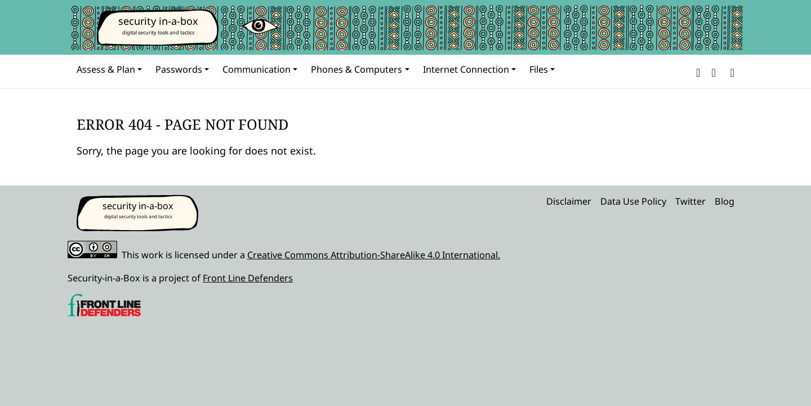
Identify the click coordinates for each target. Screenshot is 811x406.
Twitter (690, 201)
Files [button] (538, 69)
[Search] (730, 71)
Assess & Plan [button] (106, 69)
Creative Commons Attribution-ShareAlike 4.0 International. (373, 255)
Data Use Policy (633, 201)
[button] (698, 71)
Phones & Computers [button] (356, 69)
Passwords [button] (178, 69)
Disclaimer (568, 201)
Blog (724, 201)
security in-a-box (158, 21)
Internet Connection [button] (466, 69)
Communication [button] (256, 69)
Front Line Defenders (248, 278)
